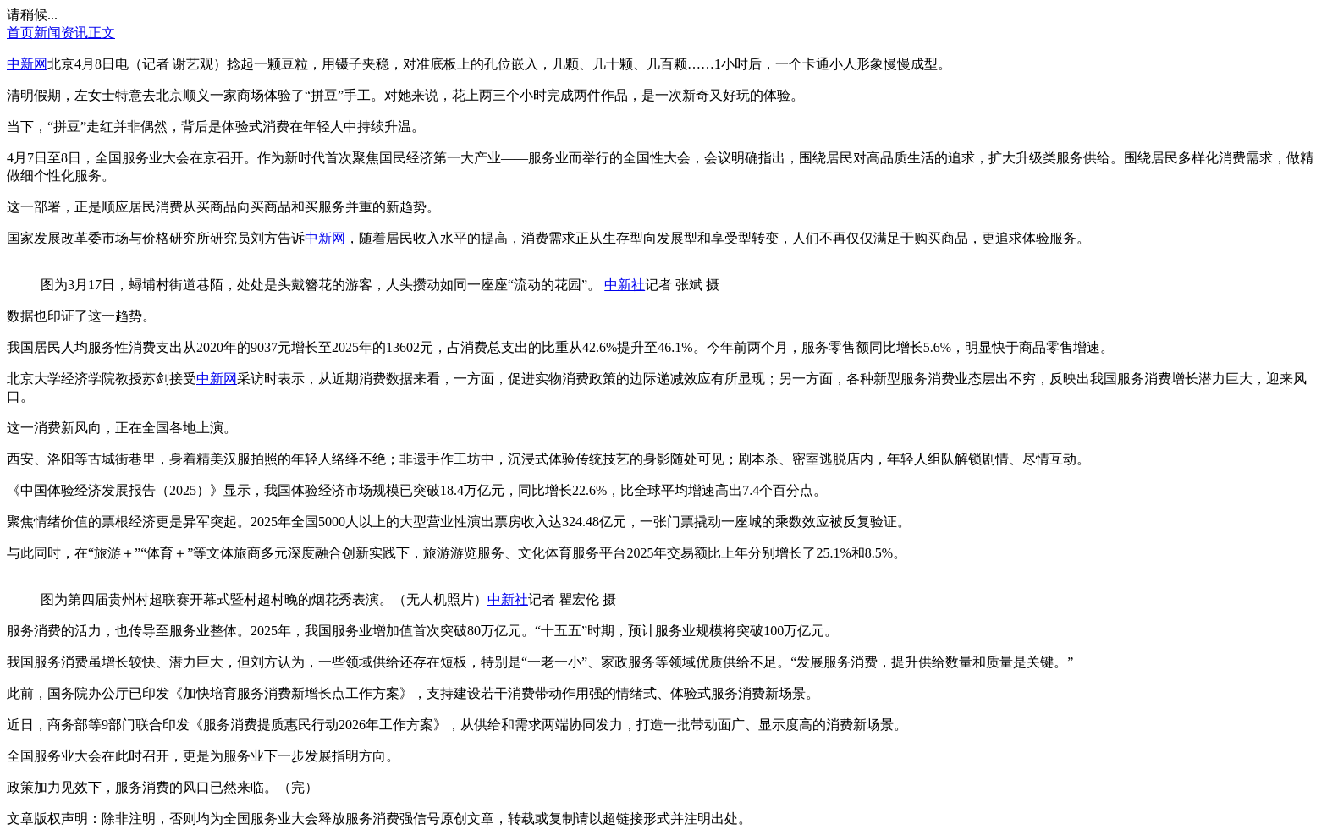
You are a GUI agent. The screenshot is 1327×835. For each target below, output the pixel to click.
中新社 (624, 284)
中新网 (27, 64)
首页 (20, 32)
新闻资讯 (61, 32)
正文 (101, 32)
